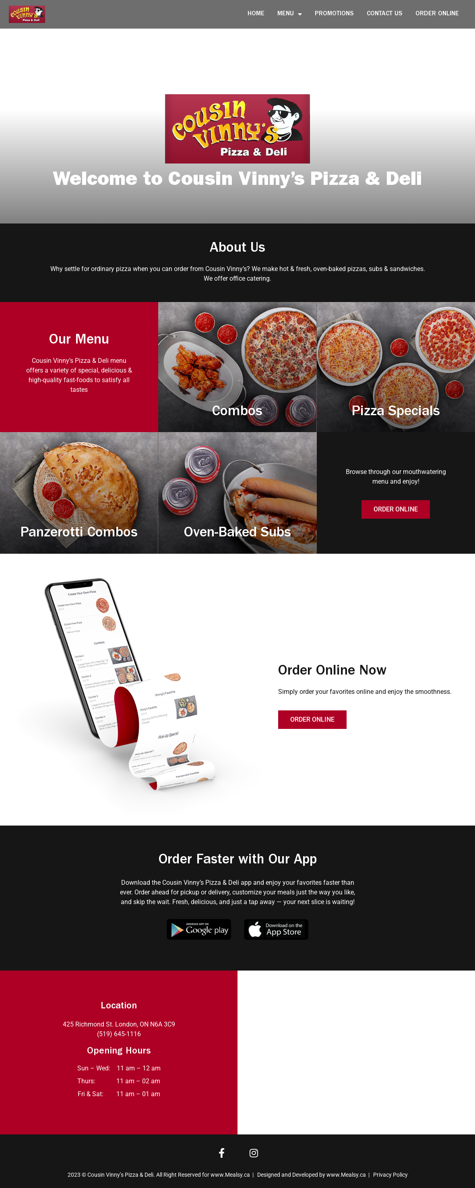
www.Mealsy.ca (230, 1174)
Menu (289, 14)
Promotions (334, 14)
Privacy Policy (390, 1174)
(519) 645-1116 (119, 1034)
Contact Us (385, 14)
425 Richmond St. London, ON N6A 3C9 (119, 1024)
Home (256, 14)
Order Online (437, 14)
